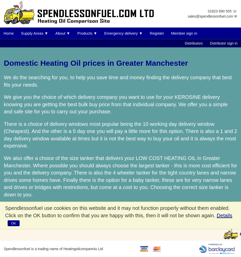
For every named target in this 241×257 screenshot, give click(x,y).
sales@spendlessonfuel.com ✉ (212, 16)
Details (224, 215)
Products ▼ (87, 33)
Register (157, 33)
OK (13, 223)
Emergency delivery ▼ (123, 33)
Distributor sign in (223, 43)
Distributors (194, 43)
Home (9, 33)
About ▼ (62, 33)
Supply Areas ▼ (34, 33)
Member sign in (184, 33)
